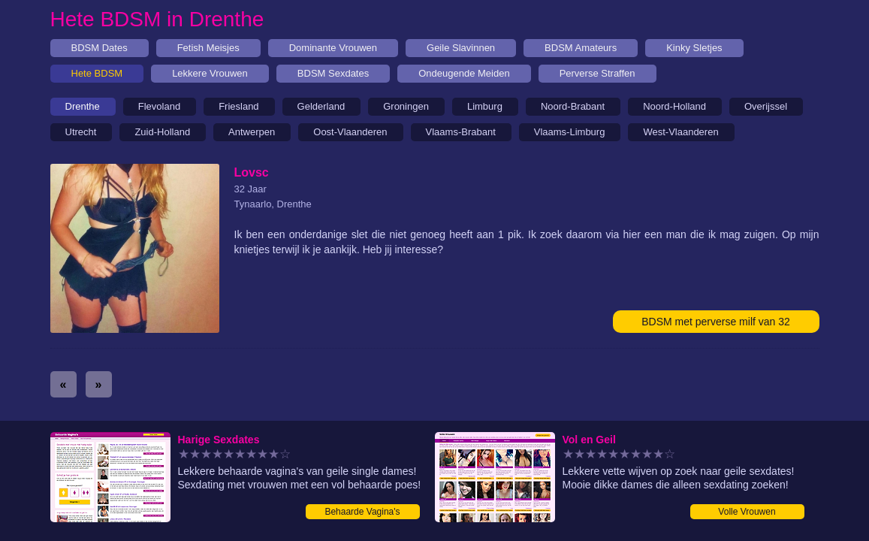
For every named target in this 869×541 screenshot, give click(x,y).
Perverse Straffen (597, 73)
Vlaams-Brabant (461, 132)
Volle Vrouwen (746, 511)
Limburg (484, 106)
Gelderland (321, 106)
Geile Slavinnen (461, 47)
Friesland (238, 106)
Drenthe (82, 106)
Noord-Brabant (573, 106)
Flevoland (159, 106)
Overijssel (765, 106)
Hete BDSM (97, 73)
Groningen (406, 106)
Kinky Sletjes (694, 47)
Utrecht (81, 132)
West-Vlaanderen (680, 132)
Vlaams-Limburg (569, 132)
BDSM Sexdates (333, 73)
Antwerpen (251, 132)
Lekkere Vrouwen (210, 73)
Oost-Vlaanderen (350, 132)
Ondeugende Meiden (463, 73)
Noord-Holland (674, 106)
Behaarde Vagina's (362, 511)
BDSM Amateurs (581, 47)
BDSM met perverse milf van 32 (715, 322)
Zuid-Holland (162, 132)
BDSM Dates (99, 47)
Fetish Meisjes (208, 47)
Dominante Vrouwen (333, 47)
